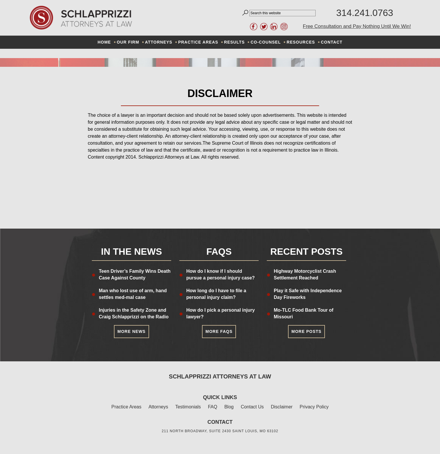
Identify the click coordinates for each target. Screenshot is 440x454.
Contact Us (252, 406)
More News (131, 331)
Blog (229, 406)
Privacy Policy (314, 406)
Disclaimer (282, 406)
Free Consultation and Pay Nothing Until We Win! (357, 26)
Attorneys (158, 406)
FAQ (212, 406)
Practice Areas (126, 406)
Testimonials (188, 406)
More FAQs (218, 331)
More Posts (306, 331)
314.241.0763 (364, 13)
